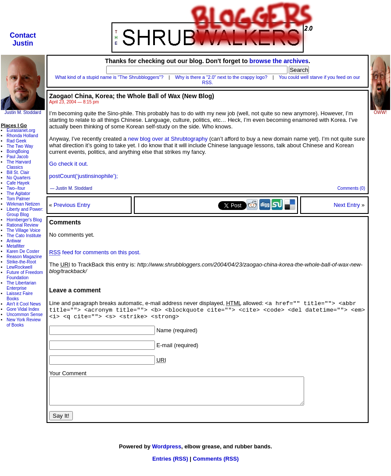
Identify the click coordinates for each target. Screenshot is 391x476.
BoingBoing (18, 151)
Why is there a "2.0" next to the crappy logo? (221, 77)
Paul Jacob (17, 156)
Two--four (16, 188)
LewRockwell (19, 267)
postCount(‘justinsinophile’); (83, 176)
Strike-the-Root (21, 261)
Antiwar (14, 240)
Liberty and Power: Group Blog (25, 212)
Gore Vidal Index (23, 309)
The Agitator (18, 193)
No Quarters (18, 177)
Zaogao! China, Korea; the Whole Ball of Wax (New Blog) (131, 95)
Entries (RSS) (170, 467)
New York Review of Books (24, 322)
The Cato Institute (24, 235)
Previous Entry (72, 205)
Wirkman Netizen (23, 204)
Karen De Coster (23, 251)
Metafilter (16, 246)
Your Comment (67, 376)
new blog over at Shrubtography (168, 138)
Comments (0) (351, 188)
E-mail (164, 348)
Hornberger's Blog (24, 219)
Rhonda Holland (22, 135)
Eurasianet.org (21, 130)
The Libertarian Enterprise (21, 286)
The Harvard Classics (19, 165)
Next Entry (347, 205)
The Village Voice (23, 230)
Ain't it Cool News (24, 304)
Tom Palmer (18, 198)
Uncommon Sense (25, 314)
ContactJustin (23, 39)
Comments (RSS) (216, 467)
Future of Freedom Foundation (25, 275)
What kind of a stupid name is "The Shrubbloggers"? (109, 77)
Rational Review (22, 225)
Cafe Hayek (18, 183)
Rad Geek (16, 141)
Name (164, 333)
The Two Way (20, 146)
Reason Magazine (24, 256)
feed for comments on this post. (94, 252)
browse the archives (278, 60)
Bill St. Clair (18, 172)
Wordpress (166, 455)
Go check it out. (68, 163)
